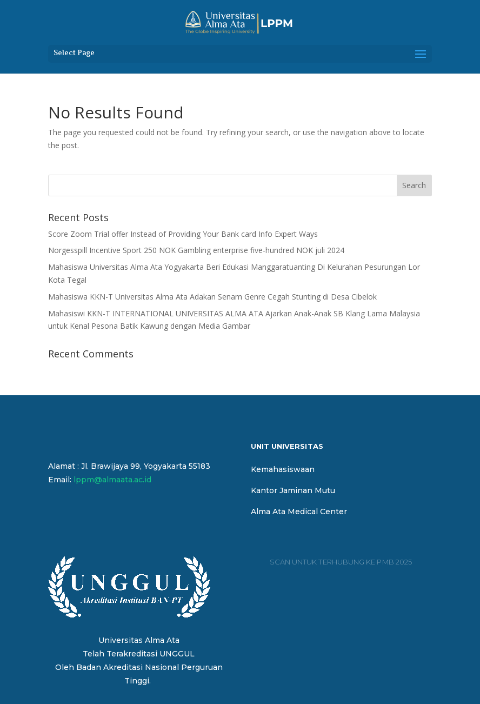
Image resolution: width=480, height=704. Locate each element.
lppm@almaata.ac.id (112, 479)
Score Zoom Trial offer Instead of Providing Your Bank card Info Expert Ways (183, 234)
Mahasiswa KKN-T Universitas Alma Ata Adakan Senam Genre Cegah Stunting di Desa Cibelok (212, 296)
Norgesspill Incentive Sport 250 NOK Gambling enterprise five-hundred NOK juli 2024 (196, 250)
